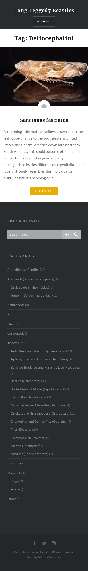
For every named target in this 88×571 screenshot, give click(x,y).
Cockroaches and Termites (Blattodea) (38, 405)
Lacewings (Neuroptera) (28, 438)
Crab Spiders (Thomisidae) (30, 287)
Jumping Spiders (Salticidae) (31, 295)
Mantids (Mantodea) (25, 446)
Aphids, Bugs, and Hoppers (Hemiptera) (39, 359)
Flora (11, 324)
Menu (46, 21)
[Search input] (35, 234)
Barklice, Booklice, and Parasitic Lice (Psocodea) (45, 367)
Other (11, 499)
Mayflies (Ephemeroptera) (29, 454)
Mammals (14, 473)
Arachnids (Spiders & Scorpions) (30, 279)
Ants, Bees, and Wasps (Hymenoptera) (38, 351)
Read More (44, 191)
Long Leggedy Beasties (44, 10)
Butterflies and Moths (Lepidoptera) (36, 389)
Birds (11, 314)
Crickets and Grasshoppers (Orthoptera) (40, 413)
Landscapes (15, 463)
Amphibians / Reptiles (23, 270)
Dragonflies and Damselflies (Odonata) (39, 421)
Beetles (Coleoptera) (25, 381)
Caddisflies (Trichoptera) (28, 397)
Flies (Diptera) (21, 429)
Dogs (14, 481)
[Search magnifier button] (76, 234)
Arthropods (15, 305)
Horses (16, 489)
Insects (12, 343)
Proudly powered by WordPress (37, 552)
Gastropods (15, 333)
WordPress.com (50, 557)
